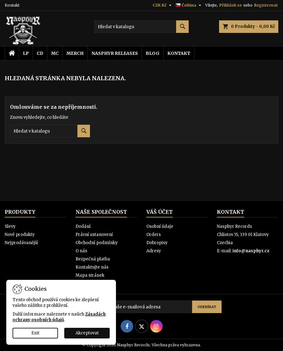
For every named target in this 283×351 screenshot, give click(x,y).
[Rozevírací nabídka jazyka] (189, 5)
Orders (153, 234)
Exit (35, 333)
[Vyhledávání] (141, 26)
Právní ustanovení (94, 234)
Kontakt (12, 5)
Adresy (153, 251)
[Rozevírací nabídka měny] (163, 5)
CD (40, 53)
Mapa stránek (90, 275)
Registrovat (266, 5)
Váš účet (159, 212)
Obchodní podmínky (97, 242)
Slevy (10, 226)
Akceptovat (87, 333)
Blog (153, 53)
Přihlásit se (230, 5)
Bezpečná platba (93, 259)
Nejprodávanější (21, 242)
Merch (75, 53)
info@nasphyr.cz (251, 251)
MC (55, 53)
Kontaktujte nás (92, 267)
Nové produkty (20, 234)
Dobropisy (157, 242)
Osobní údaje (159, 226)
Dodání (83, 226)
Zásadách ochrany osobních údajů (59, 317)
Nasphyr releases (115, 53)
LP (26, 53)
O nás (81, 251)
